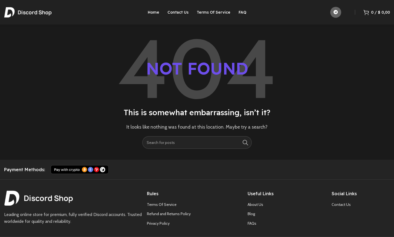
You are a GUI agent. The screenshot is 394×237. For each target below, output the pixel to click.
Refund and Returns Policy (169, 213)
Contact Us (341, 204)
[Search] (197, 142)
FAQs (252, 223)
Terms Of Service (161, 204)
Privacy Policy (158, 223)
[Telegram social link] (335, 12)
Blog (251, 213)
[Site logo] (28, 11)
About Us (255, 204)
